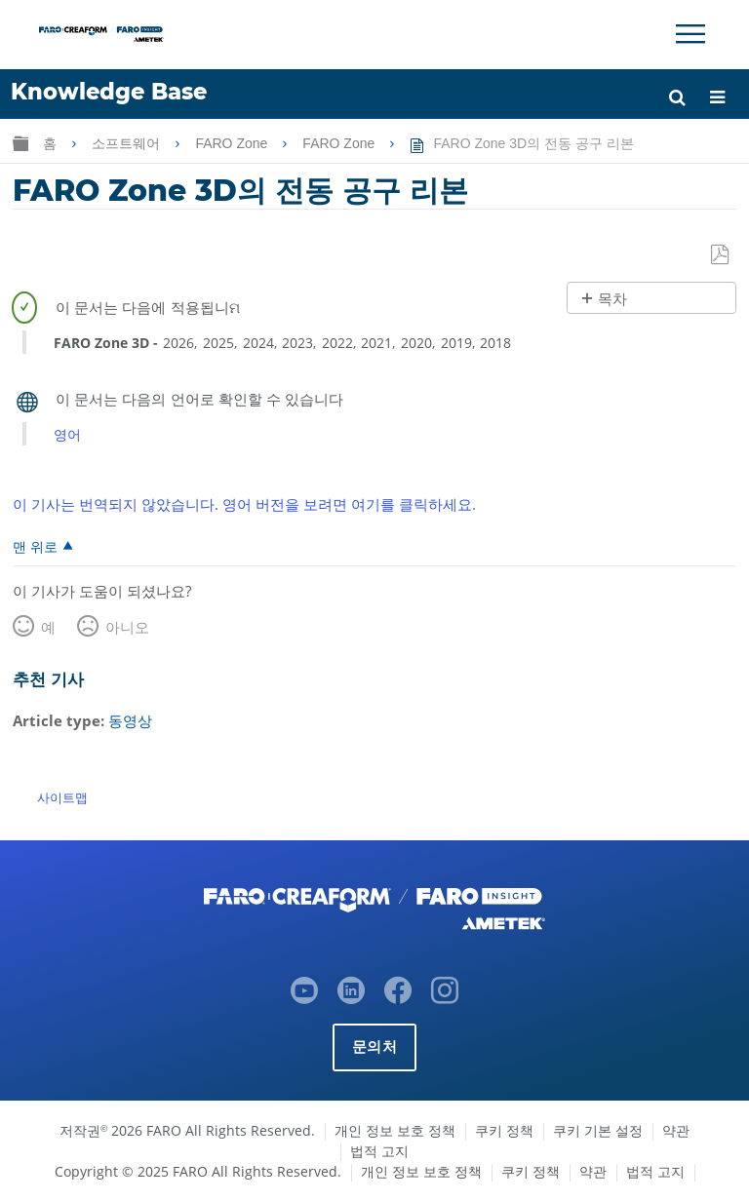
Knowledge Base (109, 91)
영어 (67, 434)
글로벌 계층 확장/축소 (20, 143)
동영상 (130, 720)
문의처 (374, 1046)
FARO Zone (233, 143)
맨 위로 (35, 546)
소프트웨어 (128, 143)
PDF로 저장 (721, 255)
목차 (612, 299)
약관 (676, 1130)
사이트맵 (62, 797)
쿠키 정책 (504, 1130)
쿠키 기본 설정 (598, 1130)
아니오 (127, 627)
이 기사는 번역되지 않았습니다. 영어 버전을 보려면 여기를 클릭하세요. (244, 504)
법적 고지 (379, 1151)
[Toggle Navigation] (690, 34)
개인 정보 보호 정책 (395, 1130)
